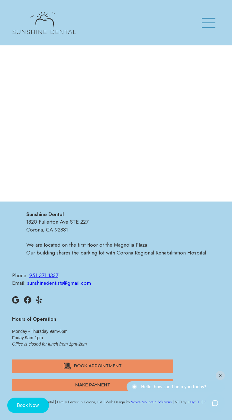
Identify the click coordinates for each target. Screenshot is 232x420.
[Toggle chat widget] (215, 403)
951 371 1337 (116, 132)
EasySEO (194, 402)
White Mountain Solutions (151, 402)
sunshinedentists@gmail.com (116, 144)
